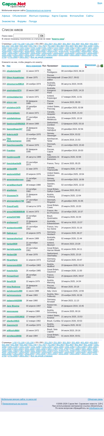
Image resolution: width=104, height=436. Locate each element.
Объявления (19, 15)
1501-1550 (18, 50)
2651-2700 (86, 55)
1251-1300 (58, 48)
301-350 (66, 44)
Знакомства (8, 21)
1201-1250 (47, 48)
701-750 (42, 46)
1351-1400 (81, 48)
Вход (100, 3)
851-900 (69, 46)
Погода (33, 21)
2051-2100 (47, 53)
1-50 (15, 44)
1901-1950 (13, 53)
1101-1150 (24, 48)
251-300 (57, 44)
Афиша (6, 15)
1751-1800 (75, 50)
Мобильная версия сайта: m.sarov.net (19, 399)
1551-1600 (29, 50)
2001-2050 (36, 53)
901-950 (78, 46)
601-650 (23, 46)
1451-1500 (7, 50)
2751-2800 (13, 57)
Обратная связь (95, 399)
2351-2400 (18, 55)
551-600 (14, 46)
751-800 (51, 46)
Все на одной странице (42, 57)
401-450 (84, 44)
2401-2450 (29, 55)
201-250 (48, 44)
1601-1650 (41, 50)
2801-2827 (24, 57)
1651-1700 (52, 50)
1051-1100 (13, 48)
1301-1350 (69, 48)
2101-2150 (58, 53)
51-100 (21, 44)
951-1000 (88, 46)
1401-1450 (92, 48)
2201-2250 (81, 53)
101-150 (30, 44)
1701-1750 (63, 50)
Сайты (89, 15)
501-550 (5, 46)
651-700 (33, 46)
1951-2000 (24, 53)
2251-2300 (92, 53)
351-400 (75, 44)
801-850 (60, 46)
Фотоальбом (77, 15)
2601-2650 (75, 55)
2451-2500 (41, 55)
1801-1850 (86, 50)
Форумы (21, 21)
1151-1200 (36, 48)
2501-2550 (52, 55)
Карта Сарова (59, 15)
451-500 (93, 44)
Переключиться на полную (38, 10)
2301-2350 (7, 55)
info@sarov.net (96, 408)
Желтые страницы (39, 15)
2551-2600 (63, 55)
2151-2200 (69, 53)
